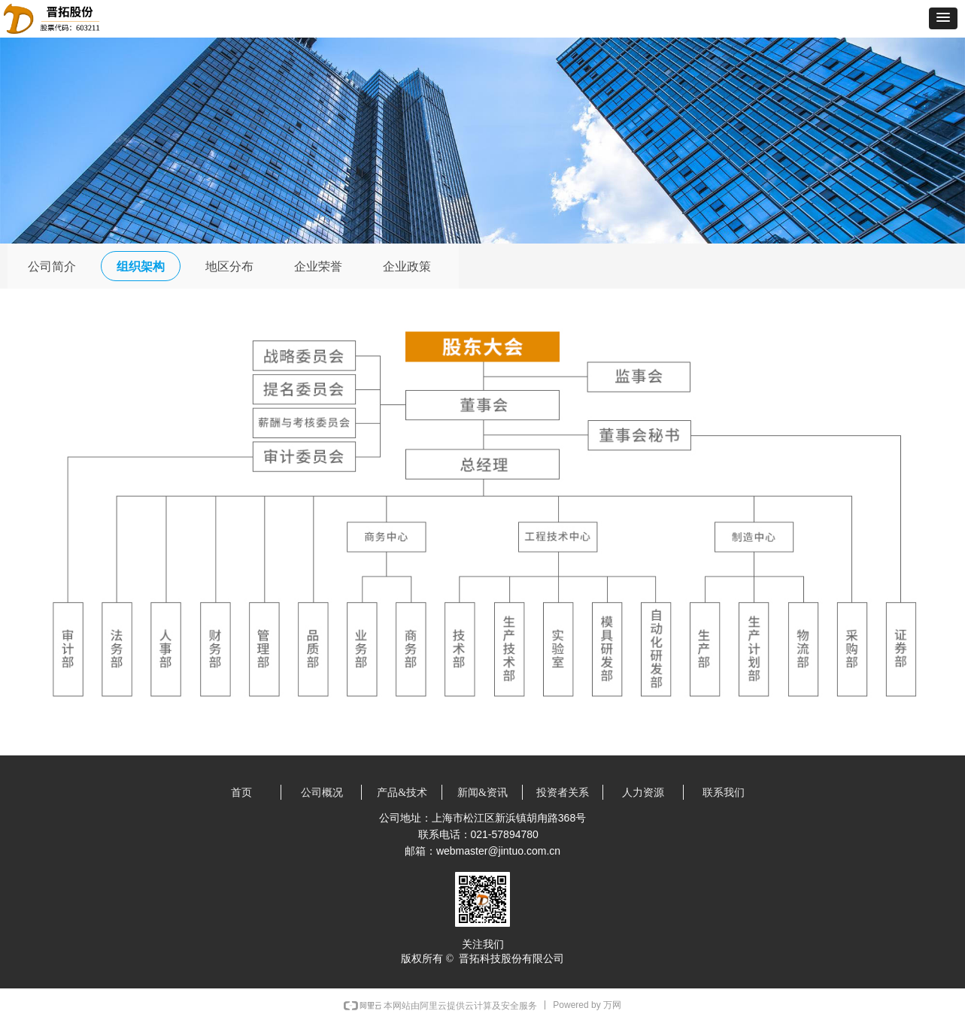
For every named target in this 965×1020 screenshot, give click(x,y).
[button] (943, 18)
